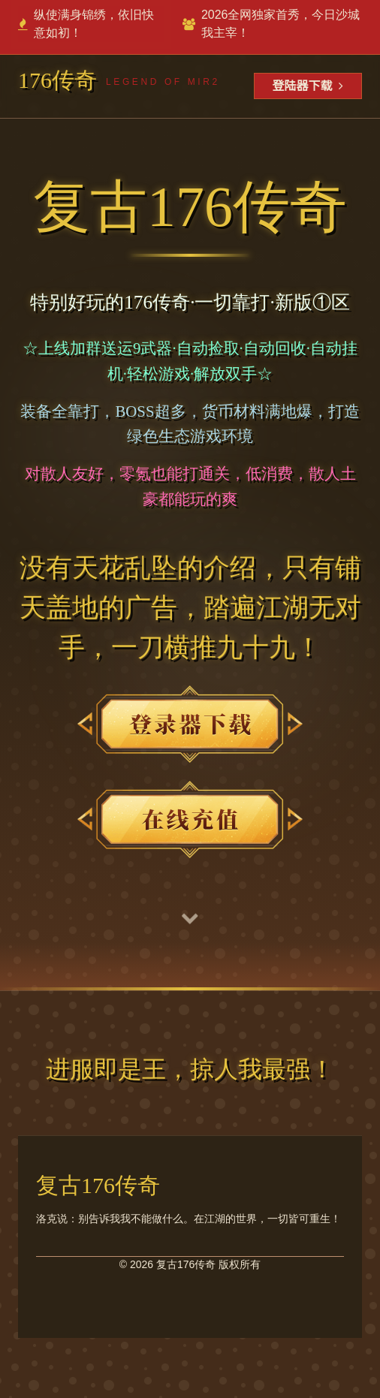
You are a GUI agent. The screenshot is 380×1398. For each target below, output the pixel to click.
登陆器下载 (308, 86)
